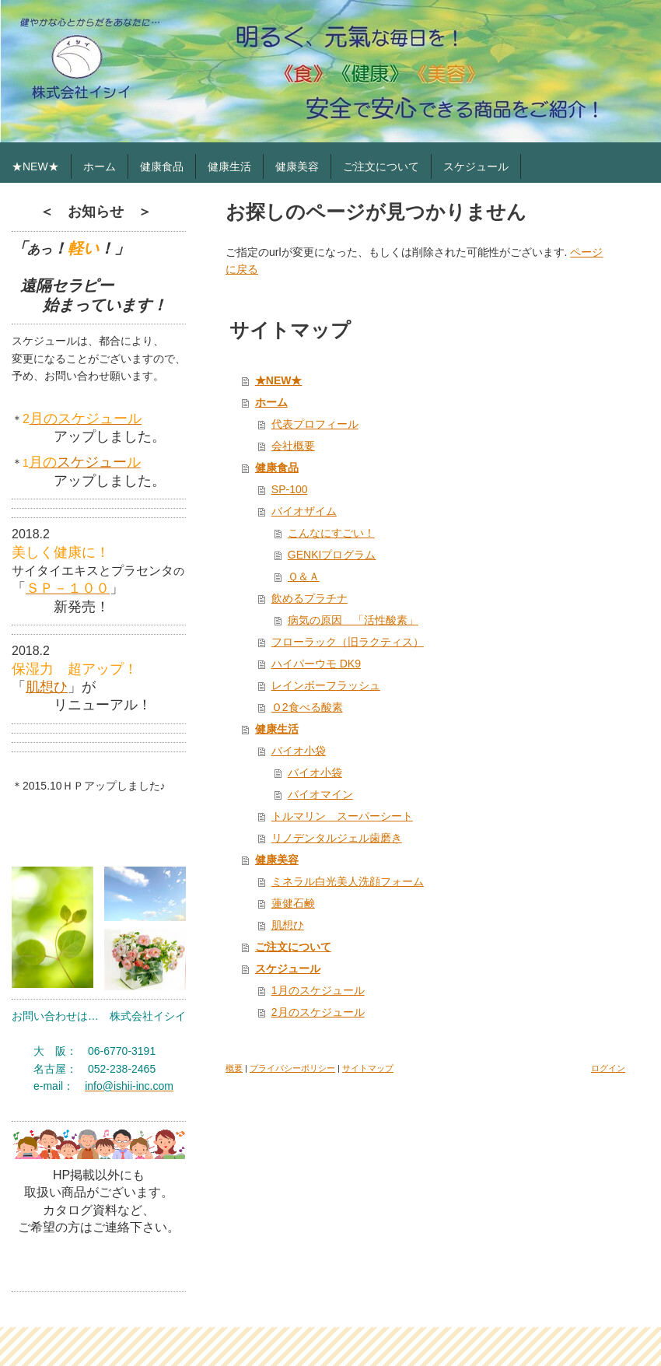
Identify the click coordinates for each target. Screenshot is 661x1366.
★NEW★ (279, 380)
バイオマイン (320, 794)
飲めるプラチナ (309, 598)
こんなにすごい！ (331, 533)
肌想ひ (47, 687)
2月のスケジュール (318, 1012)
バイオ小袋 (298, 750)
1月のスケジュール (318, 990)
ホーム (271, 402)
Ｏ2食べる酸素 (307, 707)
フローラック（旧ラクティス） (347, 642)
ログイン (608, 1068)
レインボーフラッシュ (325, 685)
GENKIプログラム (332, 554)
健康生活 (277, 729)
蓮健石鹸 (293, 903)
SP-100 (289, 489)
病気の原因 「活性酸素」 (353, 620)
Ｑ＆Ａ (304, 576)
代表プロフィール (314, 424)
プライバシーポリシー (292, 1068)
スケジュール (287, 968)
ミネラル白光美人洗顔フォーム (347, 881)
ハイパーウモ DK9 (316, 663)
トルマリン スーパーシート (342, 816)
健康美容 (277, 859)
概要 (234, 1068)
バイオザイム (304, 511)
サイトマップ (367, 1068)
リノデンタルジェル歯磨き (336, 838)
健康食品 (277, 467)
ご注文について (293, 946)
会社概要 (293, 446)
